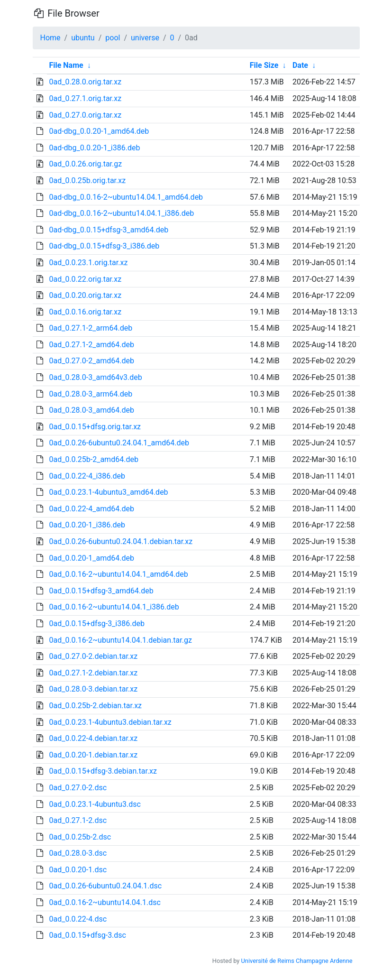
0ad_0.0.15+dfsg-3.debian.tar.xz (103, 771)
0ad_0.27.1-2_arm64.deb (90, 328)
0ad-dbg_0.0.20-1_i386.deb (94, 147)
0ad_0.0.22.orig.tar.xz (85, 279)
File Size (264, 65)
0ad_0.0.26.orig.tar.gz (85, 163)
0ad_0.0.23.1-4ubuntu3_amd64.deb (108, 492)
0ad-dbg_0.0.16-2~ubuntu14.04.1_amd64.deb (126, 197)
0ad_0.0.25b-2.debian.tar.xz (95, 705)
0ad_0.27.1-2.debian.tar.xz (93, 672)
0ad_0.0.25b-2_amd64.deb (93, 459)
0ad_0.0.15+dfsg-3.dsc (87, 935)
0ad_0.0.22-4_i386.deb (87, 475)
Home (50, 37)
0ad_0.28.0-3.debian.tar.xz (93, 688)
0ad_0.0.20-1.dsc (78, 869)
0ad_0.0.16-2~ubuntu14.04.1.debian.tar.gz (120, 640)
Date (300, 65)
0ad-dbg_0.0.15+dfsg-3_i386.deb (104, 245)
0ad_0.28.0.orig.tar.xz (85, 81)
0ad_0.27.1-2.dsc (78, 820)
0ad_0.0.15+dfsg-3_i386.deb (96, 623)
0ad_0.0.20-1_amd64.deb (91, 558)
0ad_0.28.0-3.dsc (78, 853)
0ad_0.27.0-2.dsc (78, 787)
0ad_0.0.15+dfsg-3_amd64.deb (101, 590)
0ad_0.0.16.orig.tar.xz (85, 311)
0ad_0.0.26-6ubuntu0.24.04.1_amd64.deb (119, 442)
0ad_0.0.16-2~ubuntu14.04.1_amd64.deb (118, 574)
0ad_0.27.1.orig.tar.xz (85, 98)
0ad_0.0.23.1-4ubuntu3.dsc (94, 804)
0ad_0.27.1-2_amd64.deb (91, 344)
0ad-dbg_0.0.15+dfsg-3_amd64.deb (108, 229)
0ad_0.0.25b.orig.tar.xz (87, 180)
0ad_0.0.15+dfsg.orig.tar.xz (95, 426)
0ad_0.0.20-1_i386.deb (87, 524)
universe (145, 37)
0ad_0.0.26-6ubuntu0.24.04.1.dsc (105, 885)
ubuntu (83, 37)
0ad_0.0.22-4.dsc (78, 919)
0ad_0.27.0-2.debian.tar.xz (93, 656)
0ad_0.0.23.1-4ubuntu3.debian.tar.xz (110, 722)
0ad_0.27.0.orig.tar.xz (85, 115)
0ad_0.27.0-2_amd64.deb (91, 360)
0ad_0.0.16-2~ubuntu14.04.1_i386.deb (114, 606)
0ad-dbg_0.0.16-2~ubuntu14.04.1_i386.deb (121, 213)
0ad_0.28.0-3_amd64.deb (91, 410)
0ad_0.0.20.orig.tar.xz (85, 295)
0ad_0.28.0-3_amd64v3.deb (95, 377)
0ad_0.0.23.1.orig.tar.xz (88, 262)
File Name (66, 65)
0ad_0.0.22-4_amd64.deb (91, 508)
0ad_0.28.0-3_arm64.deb (90, 393)
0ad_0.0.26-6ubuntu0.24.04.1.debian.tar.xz (120, 541)
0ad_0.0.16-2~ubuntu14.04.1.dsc (104, 902)
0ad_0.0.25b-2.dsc (80, 836)
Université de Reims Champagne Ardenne (297, 960)
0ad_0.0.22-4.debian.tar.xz (93, 738)
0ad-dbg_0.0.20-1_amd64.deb (99, 131)
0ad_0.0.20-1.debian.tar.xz (93, 754)
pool (112, 37)
